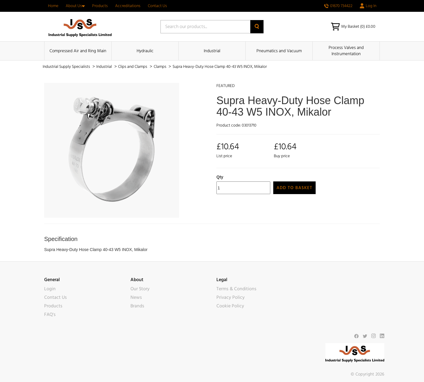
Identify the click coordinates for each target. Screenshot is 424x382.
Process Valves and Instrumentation (346, 50)
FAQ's (50, 314)
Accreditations (127, 6)
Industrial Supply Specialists (67, 67)
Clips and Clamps (133, 67)
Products (100, 6)
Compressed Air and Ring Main (77, 51)
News (136, 297)
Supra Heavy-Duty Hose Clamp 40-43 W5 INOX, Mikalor (220, 67)
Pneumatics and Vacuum (279, 51)
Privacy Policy (230, 297)
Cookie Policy (230, 306)
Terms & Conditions (236, 288)
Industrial (212, 51)
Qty (219, 177)
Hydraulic (145, 51)
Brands (137, 306)
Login (50, 288)
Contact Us (157, 6)
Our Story (140, 288)
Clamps (160, 67)
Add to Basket (294, 188)
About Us (75, 6)
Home (53, 6)
